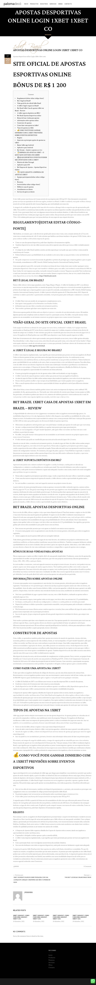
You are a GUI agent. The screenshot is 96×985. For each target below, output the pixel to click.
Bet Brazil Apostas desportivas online (29, 115)
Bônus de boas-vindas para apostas (28, 118)
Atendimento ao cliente (25, 189)
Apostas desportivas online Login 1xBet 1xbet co (47, 50)
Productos (52, 958)
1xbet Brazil (28, 45)
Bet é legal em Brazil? (24, 101)
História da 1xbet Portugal (25, 162)
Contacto (52, 967)
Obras (50, 965)
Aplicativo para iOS (23, 165)
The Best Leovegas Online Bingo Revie (78, 877)
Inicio (50, 955)
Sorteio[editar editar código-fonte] (28, 184)
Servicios (51, 962)
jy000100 (16, 866)
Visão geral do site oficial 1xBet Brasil (29, 103)
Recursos (20, 182)
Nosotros (51, 960)
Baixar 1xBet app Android (25, 145)
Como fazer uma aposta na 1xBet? (28, 125)
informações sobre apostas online (28, 120)
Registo (19, 138)
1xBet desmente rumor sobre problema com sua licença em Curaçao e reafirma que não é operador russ (32, 880)
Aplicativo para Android (25, 147)
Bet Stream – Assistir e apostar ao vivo (29, 150)
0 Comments (87, 866)
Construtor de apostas (24, 123)
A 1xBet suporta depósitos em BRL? (28, 113)
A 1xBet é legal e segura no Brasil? (28, 106)
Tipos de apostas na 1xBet (25, 128)
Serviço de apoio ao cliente (26, 192)
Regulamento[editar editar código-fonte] (30, 98)
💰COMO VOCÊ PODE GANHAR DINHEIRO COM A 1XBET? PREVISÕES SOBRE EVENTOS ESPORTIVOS (28, 132)
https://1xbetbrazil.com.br (47, 276)
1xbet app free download (37, 346)
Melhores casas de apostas (25, 187)
